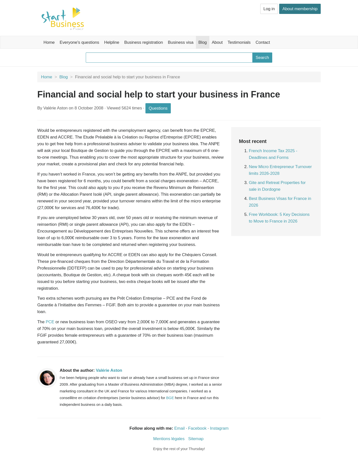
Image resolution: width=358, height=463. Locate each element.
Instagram (219, 428)
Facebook (197, 428)
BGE (170, 398)
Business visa (180, 42)
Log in (269, 8)
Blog (202, 42)
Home (49, 42)
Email (179, 428)
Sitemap (196, 438)
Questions (158, 108)
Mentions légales (168, 438)
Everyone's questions (79, 42)
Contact (263, 42)
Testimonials (239, 42)
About (217, 42)
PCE (50, 322)
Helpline (111, 42)
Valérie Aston (109, 370)
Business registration (143, 42)
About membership (299, 8)
